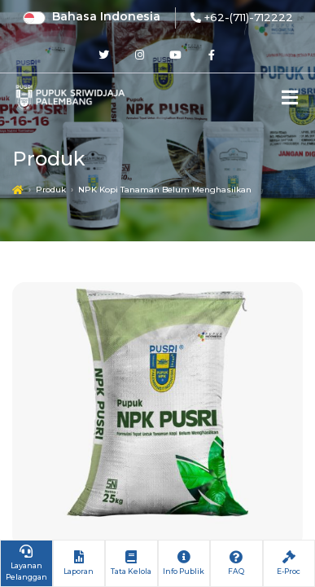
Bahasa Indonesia (106, 16)
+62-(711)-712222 (248, 17)
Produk (51, 189)
